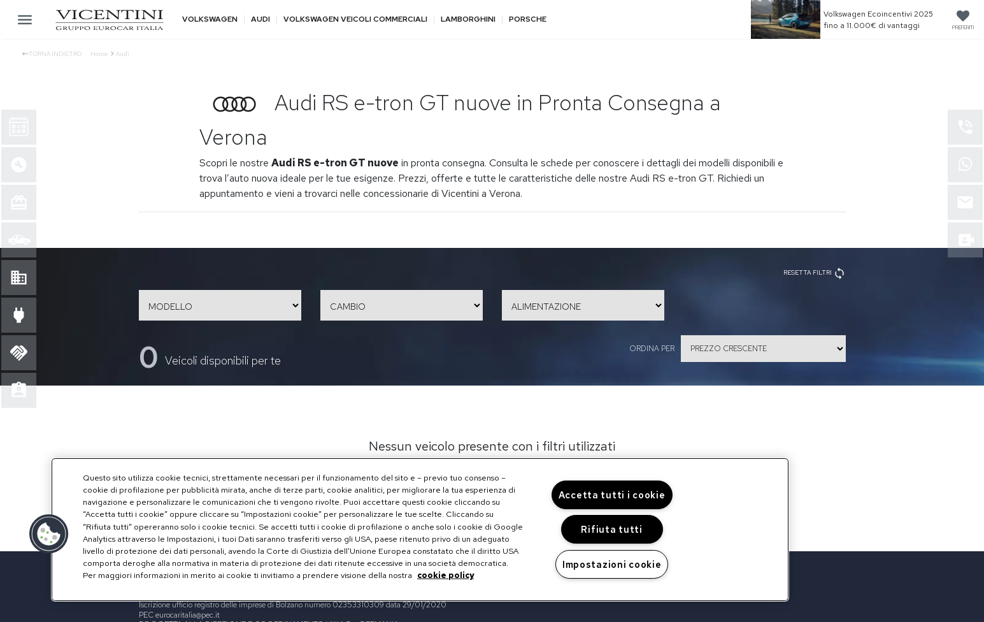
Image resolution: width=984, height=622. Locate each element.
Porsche (527, 19)
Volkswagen (210, 19)
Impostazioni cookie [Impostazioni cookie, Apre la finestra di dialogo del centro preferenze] (612, 564)
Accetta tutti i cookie (612, 495)
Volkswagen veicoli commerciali (355, 19)
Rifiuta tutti (611, 529)
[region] (420, 530)
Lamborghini (468, 19)
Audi (260, 19)
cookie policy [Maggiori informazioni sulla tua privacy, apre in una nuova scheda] (445, 575)
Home (99, 54)
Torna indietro (52, 54)
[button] (49, 534)
